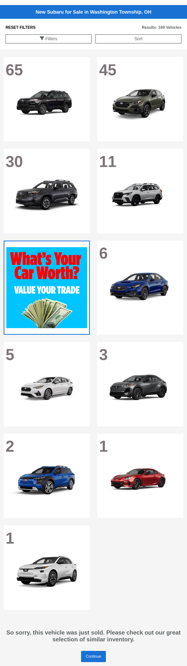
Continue (93, 656)
